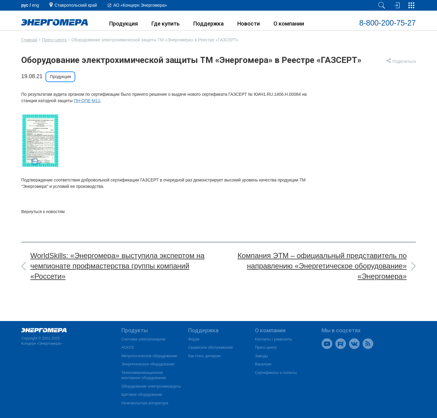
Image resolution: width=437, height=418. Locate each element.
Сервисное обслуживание (210, 347)
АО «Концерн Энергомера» (140, 5)
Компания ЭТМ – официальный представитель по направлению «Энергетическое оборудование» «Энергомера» (322, 266)
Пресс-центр (54, 39)
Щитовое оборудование (141, 394)
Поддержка (208, 23)
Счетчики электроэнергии (143, 339)
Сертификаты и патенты (276, 373)
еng (35, 5)
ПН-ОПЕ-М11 (87, 100)
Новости (248, 23)
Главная (29, 39)
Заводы (261, 356)
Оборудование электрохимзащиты (151, 386)
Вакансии (263, 364)
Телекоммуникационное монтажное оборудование (143, 375)
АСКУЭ (127, 347)
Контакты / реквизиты (273, 339)
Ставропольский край (75, 5)
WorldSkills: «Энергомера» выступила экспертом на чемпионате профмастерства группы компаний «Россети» (117, 266)
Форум (193, 339)
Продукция (123, 23)
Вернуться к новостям (43, 211)
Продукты (134, 330)
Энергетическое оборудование (147, 364)
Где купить (165, 23)
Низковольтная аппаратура (144, 403)
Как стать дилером (204, 356)
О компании (288, 23)
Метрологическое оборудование (149, 356)
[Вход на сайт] (396, 5)
